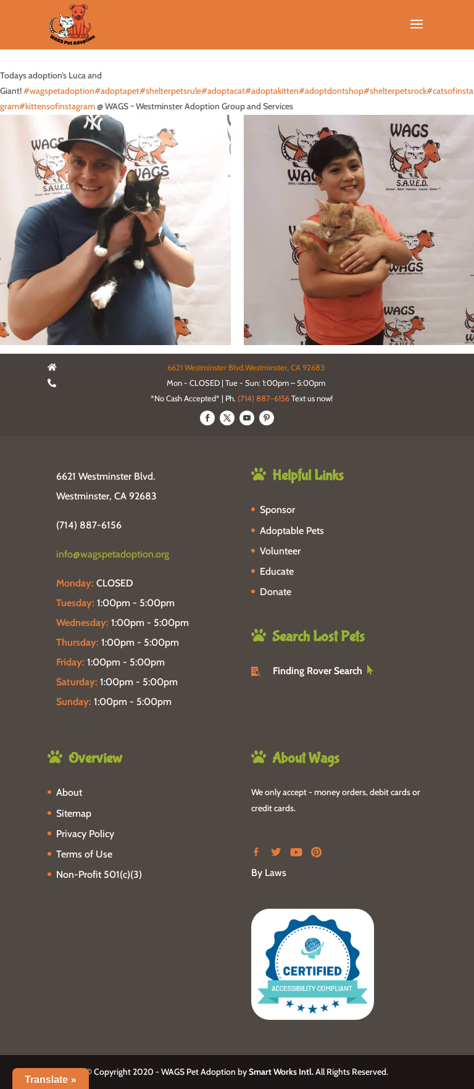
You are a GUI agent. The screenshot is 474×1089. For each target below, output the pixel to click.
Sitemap (73, 813)
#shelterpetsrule (170, 90)
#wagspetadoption (58, 90)
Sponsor (277, 509)
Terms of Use (84, 854)
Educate (277, 571)
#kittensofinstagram (57, 106)
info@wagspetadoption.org (112, 554)
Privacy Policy (85, 834)
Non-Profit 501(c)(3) (99, 874)
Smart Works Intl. (281, 1071)
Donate (275, 592)
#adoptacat (223, 90)
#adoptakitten (272, 90)
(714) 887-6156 (263, 398)
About (69, 792)
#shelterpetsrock (395, 90)
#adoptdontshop (331, 90)
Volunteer (280, 551)
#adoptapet (116, 90)
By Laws (268, 872)
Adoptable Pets (292, 530)
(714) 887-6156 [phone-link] (89, 525)
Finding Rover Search (317, 671)
